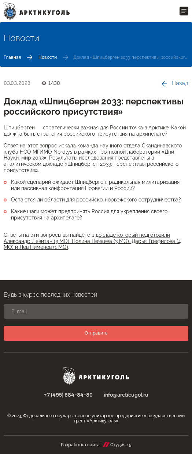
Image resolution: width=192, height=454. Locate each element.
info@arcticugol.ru (126, 395)
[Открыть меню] (184, 11)
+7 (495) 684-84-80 (68, 395)
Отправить (96, 333)
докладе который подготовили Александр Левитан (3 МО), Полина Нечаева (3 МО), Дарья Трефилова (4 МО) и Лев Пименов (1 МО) (92, 241)
